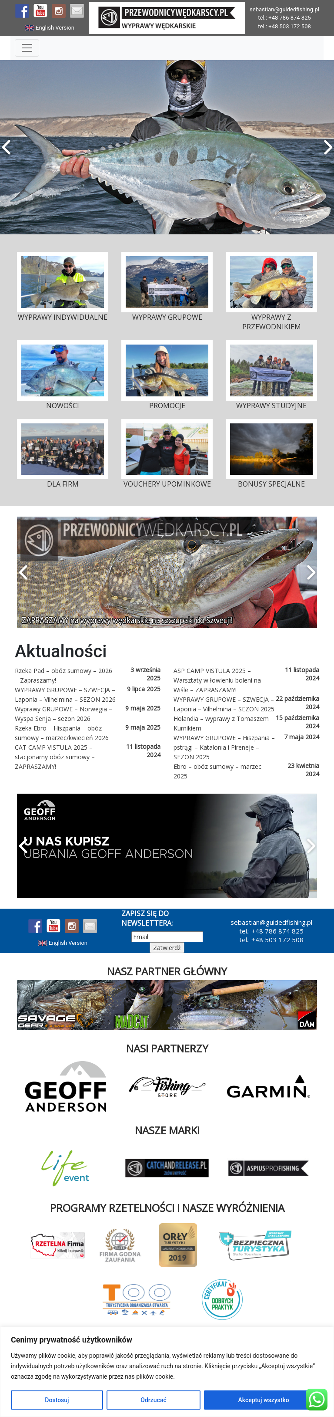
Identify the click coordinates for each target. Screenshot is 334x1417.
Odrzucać (153, 1400)
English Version (49, 27)
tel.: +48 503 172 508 (284, 26)
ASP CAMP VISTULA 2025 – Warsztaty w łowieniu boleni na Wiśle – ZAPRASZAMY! (217, 680)
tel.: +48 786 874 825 (284, 17)
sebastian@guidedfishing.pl (284, 9)
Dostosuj (57, 1400)
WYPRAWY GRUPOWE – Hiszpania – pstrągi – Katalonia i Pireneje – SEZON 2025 (224, 747)
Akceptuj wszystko (263, 1400)
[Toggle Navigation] (27, 48)
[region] (167, 1372)
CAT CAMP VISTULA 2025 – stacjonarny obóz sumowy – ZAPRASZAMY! (55, 757)
